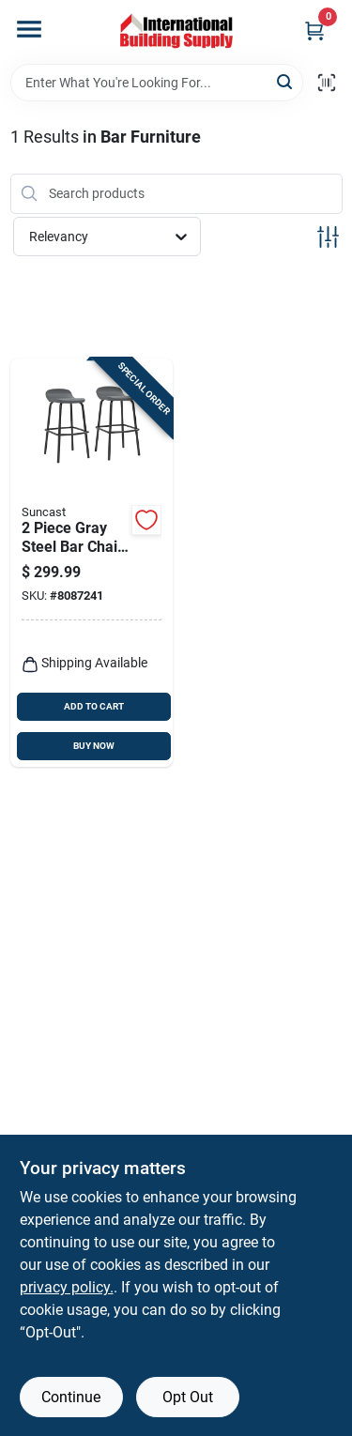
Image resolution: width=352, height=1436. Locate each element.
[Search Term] (156, 82)
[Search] (285, 81)
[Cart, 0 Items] (314, 30)
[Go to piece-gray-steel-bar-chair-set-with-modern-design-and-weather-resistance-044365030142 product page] (92, 563)
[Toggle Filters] (328, 237)
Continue (70, 1397)
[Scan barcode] (327, 83)
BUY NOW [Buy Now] (94, 746)
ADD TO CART (94, 706)
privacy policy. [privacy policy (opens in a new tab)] (67, 1287)
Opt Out (187, 1397)
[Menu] (29, 29)
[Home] (176, 32)
